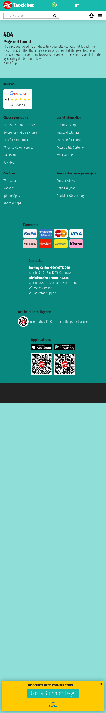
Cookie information (69, 140)
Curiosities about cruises (19, 125)
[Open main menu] (100, 15)
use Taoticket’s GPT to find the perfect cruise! (53, 321)
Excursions (10, 155)
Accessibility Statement (71, 147)
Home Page (10, 63)
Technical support (68, 125)
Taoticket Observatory (70, 196)
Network (8, 188)
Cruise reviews (66, 181)
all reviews (18, 105)
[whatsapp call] (54, 5)
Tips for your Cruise (16, 140)
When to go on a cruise (18, 147)
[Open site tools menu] (100, 5)
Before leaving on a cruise (20, 132)
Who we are (10, 181)
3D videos (9, 162)
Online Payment (67, 188)
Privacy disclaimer (68, 132)
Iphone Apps (11, 196)
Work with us (65, 155)
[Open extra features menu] (31, 16)
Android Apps (12, 203)
